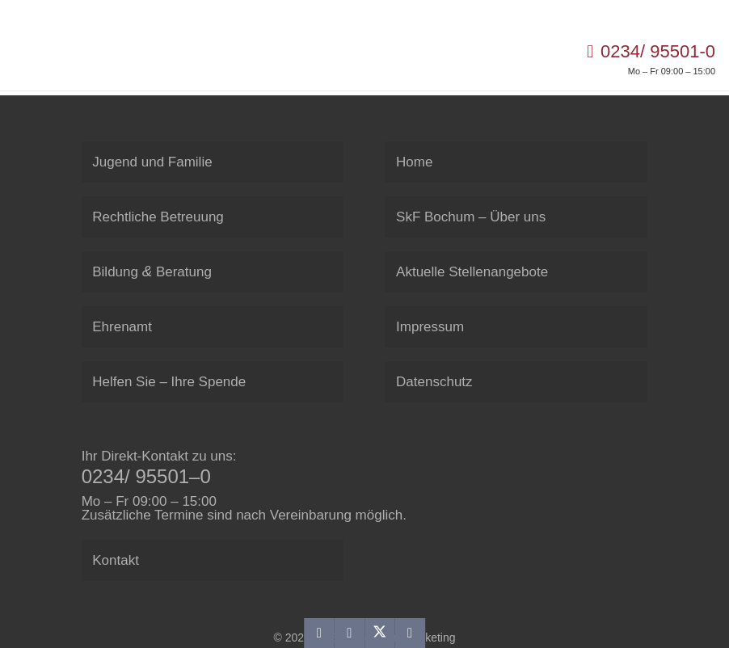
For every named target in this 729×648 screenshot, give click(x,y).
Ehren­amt (122, 327)
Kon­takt (115, 560)
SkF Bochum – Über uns (471, 217)
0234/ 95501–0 (146, 476)
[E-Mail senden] (319, 633)
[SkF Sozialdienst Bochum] (35, 58)
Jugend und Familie (152, 162)
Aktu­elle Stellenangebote (472, 272)
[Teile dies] (349, 633)
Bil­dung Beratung (152, 271)
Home (414, 162)
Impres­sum (430, 327)
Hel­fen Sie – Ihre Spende (169, 381)
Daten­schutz (434, 381)
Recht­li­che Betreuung (158, 217)
